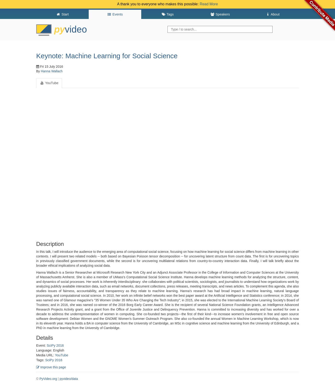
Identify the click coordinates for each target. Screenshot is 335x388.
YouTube (61, 355)
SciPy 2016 (55, 345)
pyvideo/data (69, 379)
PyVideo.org (48, 379)
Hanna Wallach (51, 71)
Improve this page (51, 367)
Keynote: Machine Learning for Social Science (107, 56)
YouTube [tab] (49, 83)
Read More (209, 4)
